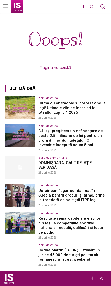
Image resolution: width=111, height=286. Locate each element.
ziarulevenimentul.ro (53, 157)
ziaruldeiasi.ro (48, 97)
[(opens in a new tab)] (20, 107)
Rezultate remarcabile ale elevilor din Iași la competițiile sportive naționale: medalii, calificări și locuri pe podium (71, 225)
